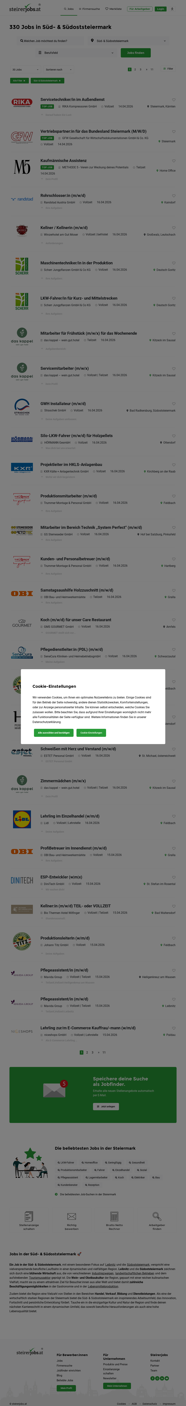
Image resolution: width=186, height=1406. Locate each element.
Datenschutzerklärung (47, 722)
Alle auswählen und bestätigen (54, 732)
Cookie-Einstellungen (91, 732)
